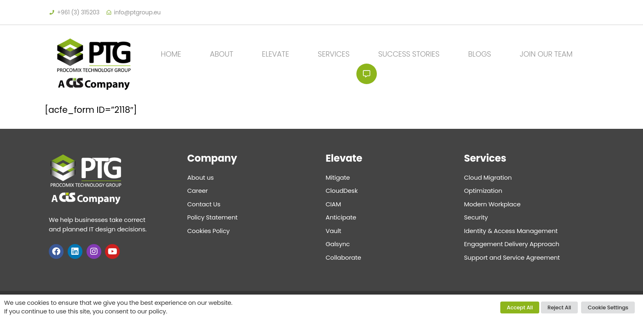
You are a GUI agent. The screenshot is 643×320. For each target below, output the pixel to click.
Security (476, 217)
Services (333, 54)
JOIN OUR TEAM (546, 54)
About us (200, 177)
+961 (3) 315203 (78, 12)
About (221, 54)
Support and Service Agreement (512, 257)
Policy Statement (212, 217)
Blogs (479, 54)
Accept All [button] (520, 307)
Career (197, 190)
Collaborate (343, 257)
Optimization (483, 190)
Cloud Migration (488, 177)
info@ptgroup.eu (137, 12)
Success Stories (408, 54)
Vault (333, 230)
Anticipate (341, 217)
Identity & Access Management (511, 230)
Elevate (275, 54)
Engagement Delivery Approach (511, 244)
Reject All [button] (559, 307)
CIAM (333, 204)
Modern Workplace (492, 204)
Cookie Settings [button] (608, 307)
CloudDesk (342, 190)
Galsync (338, 244)
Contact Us (366, 74)
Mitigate (338, 177)
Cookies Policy (208, 230)
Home (171, 54)
